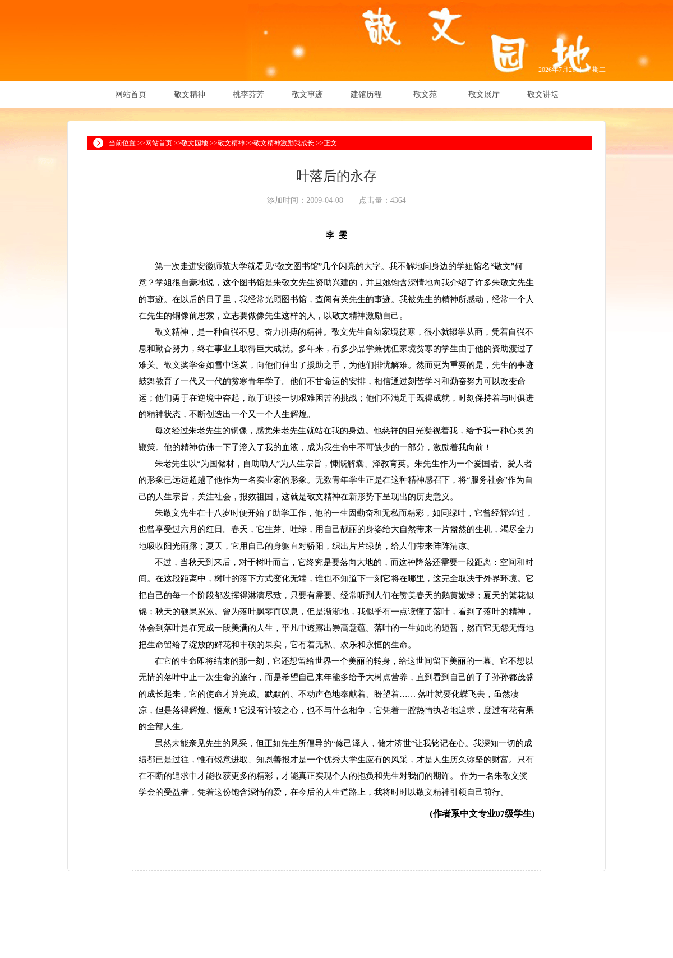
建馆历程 (366, 94)
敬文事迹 (307, 94)
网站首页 (130, 94)
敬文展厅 (484, 94)
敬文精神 (189, 94)
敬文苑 (425, 94)
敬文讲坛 (543, 94)
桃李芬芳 (248, 94)
